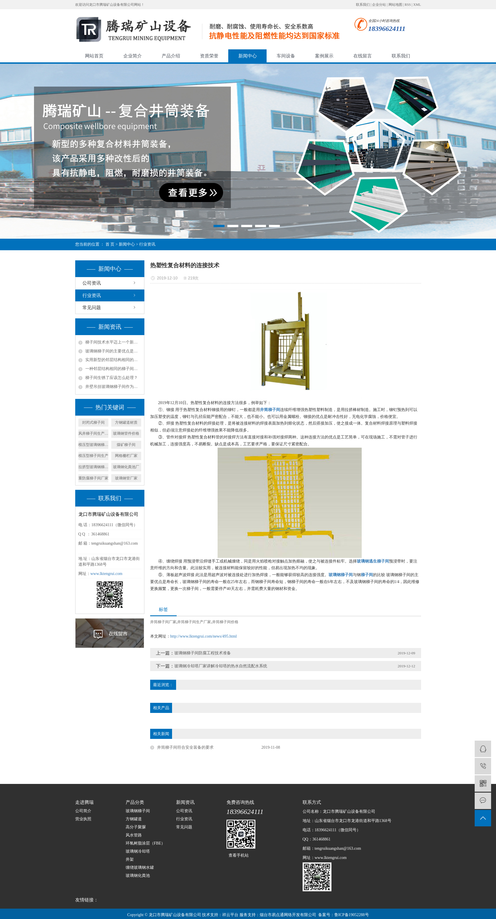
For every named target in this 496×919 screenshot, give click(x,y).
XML (417, 5)
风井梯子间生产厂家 (93, 433)
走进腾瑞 (84, 802)
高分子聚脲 (136, 827)
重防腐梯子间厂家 (93, 478)
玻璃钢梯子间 (138, 811)
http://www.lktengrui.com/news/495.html (203, 636)
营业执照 (83, 819)
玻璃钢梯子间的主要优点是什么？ (113, 351)
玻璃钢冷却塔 (138, 851)
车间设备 (286, 55)
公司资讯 (91, 283)
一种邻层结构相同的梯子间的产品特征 (113, 369)
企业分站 (379, 5)
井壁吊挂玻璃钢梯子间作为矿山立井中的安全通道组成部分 (113, 386)
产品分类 (135, 802)
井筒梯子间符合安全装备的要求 (185, 747)
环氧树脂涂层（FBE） (145, 843)
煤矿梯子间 (126, 444)
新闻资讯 (185, 802)
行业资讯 (147, 244)
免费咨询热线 (240, 802)
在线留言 (362, 55)
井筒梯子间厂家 (163, 622)
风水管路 (134, 835)
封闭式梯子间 (93, 422)
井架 (130, 859)
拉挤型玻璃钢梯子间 (93, 467)
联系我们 (363, 5)
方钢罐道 (134, 819)
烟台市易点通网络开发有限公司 (288, 915)
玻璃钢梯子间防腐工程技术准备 (202, 653)
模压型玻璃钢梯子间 (93, 444)
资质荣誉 (209, 55)
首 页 (110, 244)
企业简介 (132, 55)
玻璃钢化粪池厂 (126, 467)
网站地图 (395, 5)
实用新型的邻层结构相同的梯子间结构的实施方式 (113, 360)
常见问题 (91, 307)
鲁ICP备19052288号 (351, 915)
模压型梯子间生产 (93, 455)
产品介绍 (171, 55)
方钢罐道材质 (126, 422)
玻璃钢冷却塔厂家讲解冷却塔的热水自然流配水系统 (220, 666)
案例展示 (324, 55)
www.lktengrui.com (106, 573)
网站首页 (94, 55)
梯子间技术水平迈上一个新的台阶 (113, 342)
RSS (408, 5)
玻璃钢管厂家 (126, 478)
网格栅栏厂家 (126, 455)
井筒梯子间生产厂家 (194, 622)
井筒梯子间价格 (225, 622)
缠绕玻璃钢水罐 (140, 867)
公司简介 (83, 811)
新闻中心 (247, 55)
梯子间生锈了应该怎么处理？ (111, 378)
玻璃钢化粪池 (138, 875)
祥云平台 (230, 915)
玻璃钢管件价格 (126, 433)
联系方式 (312, 802)
